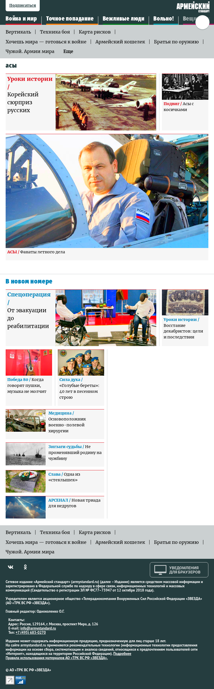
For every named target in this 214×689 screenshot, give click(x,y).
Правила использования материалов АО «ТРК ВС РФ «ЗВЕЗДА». (57, 657)
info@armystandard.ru (38, 628)
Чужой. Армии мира (30, 51)
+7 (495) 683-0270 (31, 632)
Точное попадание (70, 18)
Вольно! (163, 18)
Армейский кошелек (120, 41)
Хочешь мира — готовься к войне (46, 41)
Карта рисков (95, 31)
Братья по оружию (176, 41)
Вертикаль (18, 31)
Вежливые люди (123, 18)
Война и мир (21, 18)
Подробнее (122, 653)
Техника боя (55, 31)
